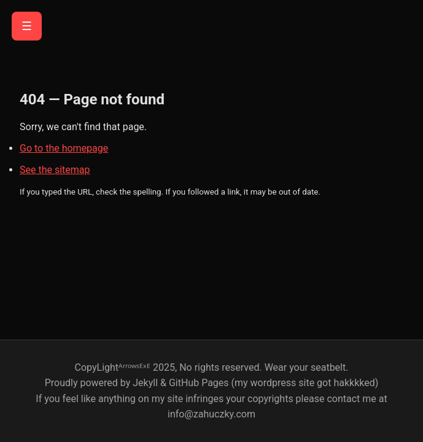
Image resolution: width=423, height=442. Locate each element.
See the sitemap (55, 170)
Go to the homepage (64, 148)
